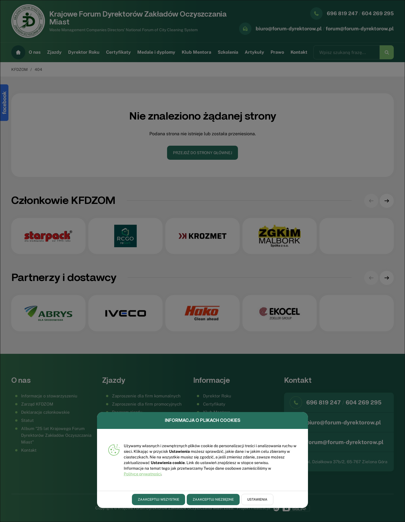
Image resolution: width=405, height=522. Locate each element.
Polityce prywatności (142, 474)
